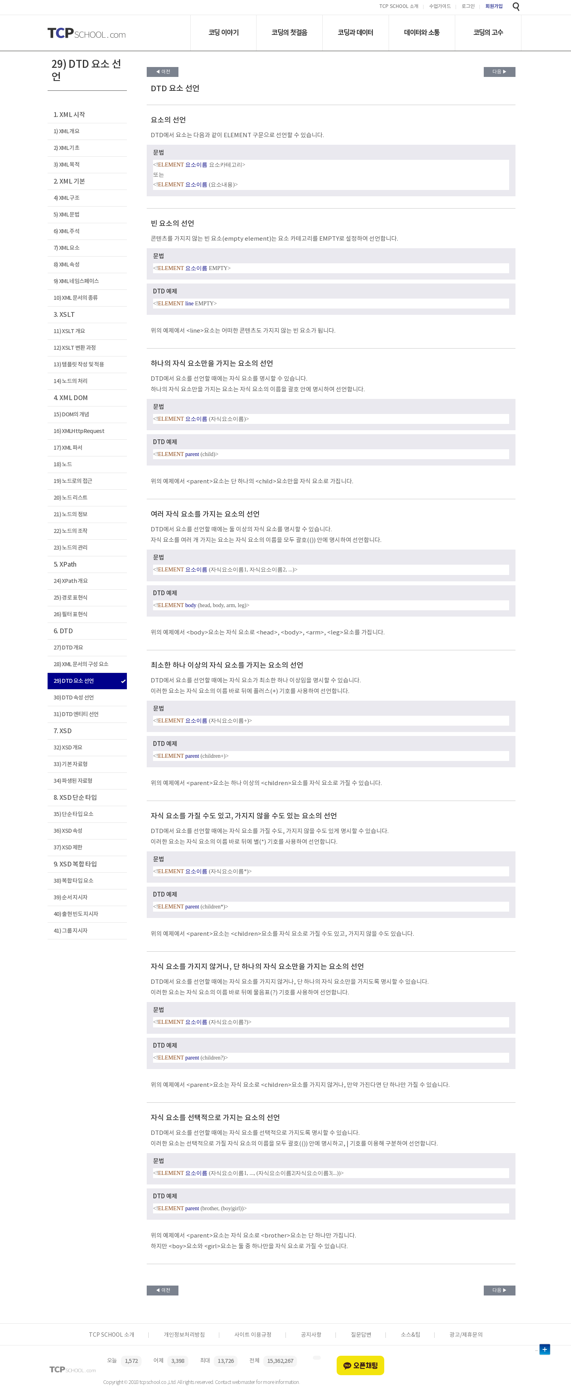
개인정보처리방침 (184, 1335)
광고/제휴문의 (466, 1335)
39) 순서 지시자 (70, 897)
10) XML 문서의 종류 (76, 298)
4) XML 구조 (66, 198)
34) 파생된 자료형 (73, 781)
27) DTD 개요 (68, 647)
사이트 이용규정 (253, 1335)
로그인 (468, 7)
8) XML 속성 (66, 264)
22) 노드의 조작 (70, 531)
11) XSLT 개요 (69, 331)
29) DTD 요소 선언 (74, 681)
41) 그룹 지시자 (70, 930)
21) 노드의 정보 (70, 514)
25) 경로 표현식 (70, 597)
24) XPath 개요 (71, 581)
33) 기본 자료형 (70, 764)
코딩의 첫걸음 (289, 32)
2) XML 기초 (66, 148)
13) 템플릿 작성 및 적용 (79, 364)
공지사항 (311, 1335)
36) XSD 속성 (68, 831)
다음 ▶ (499, 72)
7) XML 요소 (66, 248)
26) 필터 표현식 (70, 614)
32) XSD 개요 (68, 747)
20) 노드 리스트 (70, 497)
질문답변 (361, 1335)
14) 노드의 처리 (70, 381)
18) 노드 (63, 464)
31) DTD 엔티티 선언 (76, 714)
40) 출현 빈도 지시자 (76, 914)
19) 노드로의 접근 (73, 481)
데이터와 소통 (421, 32)
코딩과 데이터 (355, 32)
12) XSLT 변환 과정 (75, 348)
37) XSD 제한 (68, 847)
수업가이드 (440, 7)
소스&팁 (410, 1335)
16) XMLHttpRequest (79, 431)
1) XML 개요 (66, 131)
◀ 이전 (162, 72)
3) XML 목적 (66, 164)
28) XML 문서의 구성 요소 (81, 664)
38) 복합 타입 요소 (73, 881)
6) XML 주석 (66, 231)
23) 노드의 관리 (70, 547)
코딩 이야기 (223, 32)
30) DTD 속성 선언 (74, 697)
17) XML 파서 (68, 448)
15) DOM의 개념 (71, 414)
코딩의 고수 (488, 32)
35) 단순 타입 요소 (73, 814)
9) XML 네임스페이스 (76, 281)
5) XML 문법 (66, 214)
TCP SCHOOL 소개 (398, 7)
